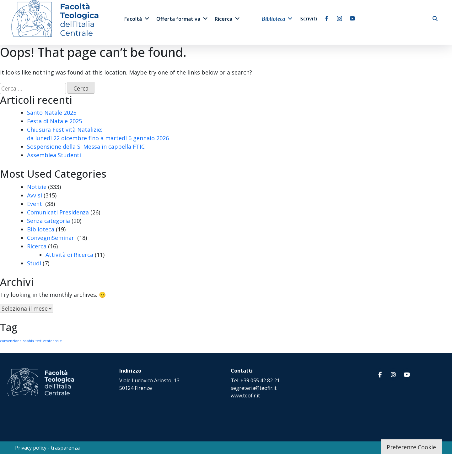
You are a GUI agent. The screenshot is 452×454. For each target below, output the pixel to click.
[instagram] (339, 18)
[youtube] (352, 18)
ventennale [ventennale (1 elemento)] (52, 341)
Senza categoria (48, 220)
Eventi (35, 204)
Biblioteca (277, 18)
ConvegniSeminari (51, 237)
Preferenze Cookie (411, 447)
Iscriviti (308, 18)
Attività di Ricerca (69, 254)
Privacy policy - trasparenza (47, 447)
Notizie (36, 187)
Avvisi (34, 195)
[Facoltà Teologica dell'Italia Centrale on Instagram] (393, 374)
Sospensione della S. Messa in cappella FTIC (86, 146)
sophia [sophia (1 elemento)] (28, 341)
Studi (34, 263)
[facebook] (326, 18)
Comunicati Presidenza (58, 212)
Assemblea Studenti (54, 155)
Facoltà (137, 18)
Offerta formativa (182, 18)
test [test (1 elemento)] (38, 341)
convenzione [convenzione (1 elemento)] (11, 341)
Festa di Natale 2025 (54, 121)
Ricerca (227, 18)
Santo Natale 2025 (51, 112)
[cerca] (435, 18)
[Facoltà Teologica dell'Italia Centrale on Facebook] (379, 374)
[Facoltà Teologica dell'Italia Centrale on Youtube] (406, 374)
